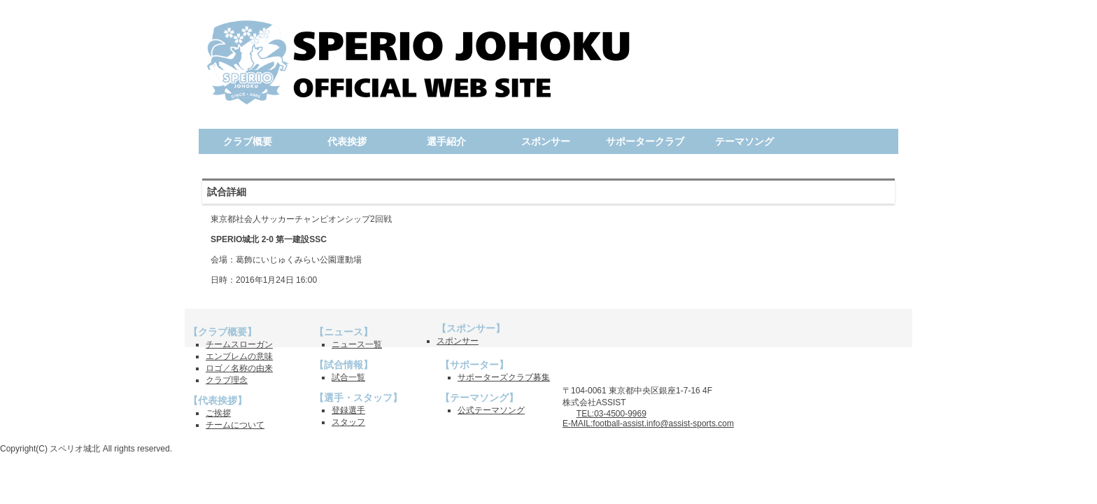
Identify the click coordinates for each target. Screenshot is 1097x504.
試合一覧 (348, 377)
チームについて (235, 425)
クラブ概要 (247, 141)
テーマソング (744, 141)
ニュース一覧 (357, 344)
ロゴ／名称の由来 (239, 368)
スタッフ (348, 422)
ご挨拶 (218, 413)
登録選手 (348, 410)
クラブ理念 (227, 380)
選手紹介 (446, 141)
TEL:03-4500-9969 (611, 414)
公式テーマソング (491, 410)
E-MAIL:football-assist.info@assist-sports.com (648, 423)
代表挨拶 (347, 141)
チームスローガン (239, 344)
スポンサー (545, 141)
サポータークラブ (645, 141)
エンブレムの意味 (239, 356)
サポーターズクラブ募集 (504, 377)
